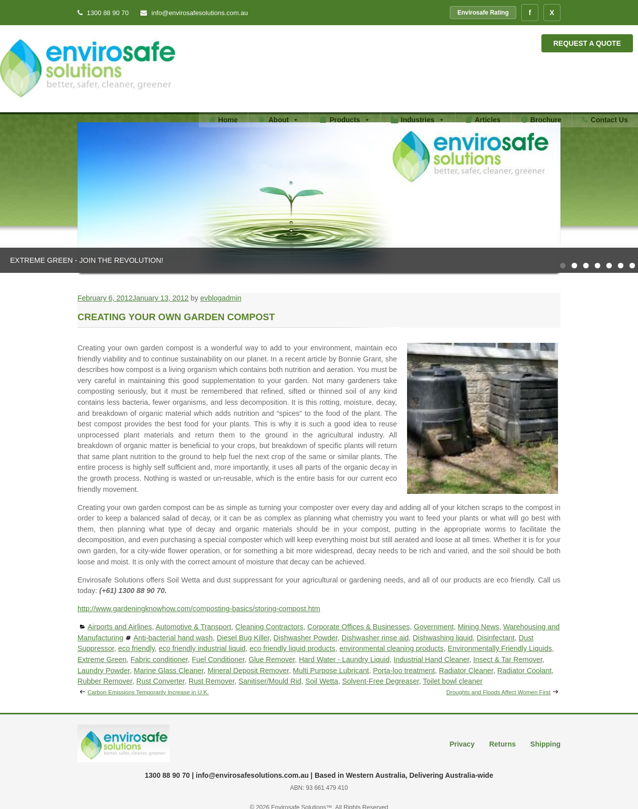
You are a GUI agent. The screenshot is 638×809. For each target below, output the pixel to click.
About (283, 119)
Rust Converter (160, 681)
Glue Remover (272, 659)
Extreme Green (102, 659)
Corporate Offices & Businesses (358, 627)
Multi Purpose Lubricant (331, 671)
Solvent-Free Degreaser (380, 681)
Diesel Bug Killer (243, 638)
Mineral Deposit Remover (248, 671)
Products (350, 119)
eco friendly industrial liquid (202, 648)
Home (228, 120)
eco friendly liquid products (292, 648)
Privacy (461, 744)
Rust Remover (211, 681)
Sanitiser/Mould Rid (269, 681)
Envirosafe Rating (483, 12)
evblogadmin (221, 298)
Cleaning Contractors (269, 627)
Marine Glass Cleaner (168, 671)
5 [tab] (609, 265)
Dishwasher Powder (306, 638)
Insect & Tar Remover (507, 659)
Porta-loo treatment (404, 671)
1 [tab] (563, 265)
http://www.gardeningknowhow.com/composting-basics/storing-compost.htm (198, 609)
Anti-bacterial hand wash (173, 638)
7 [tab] (632, 265)
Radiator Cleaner (466, 671)
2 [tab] (574, 265)
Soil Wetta (321, 681)
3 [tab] (586, 265)
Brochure (546, 120)
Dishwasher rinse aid (375, 638)
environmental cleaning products (392, 648)
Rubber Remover (104, 681)
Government (433, 627)
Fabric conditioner (159, 659)
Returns (502, 744)
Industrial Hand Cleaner (431, 659)
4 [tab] (597, 265)
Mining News (478, 627)
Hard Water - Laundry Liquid (344, 659)
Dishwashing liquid (442, 638)
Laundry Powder (103, 671)
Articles (488, 120)
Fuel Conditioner (218, 659)
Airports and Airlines (120, 627)
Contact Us (609, 120)
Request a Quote (587, 43)
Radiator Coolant (524, 671)
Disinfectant (496, 638)
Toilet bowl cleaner (453, 681)
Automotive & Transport (193, 627)
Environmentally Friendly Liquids (500, 648)
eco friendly (136, 648)
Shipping (545, 744)
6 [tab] (620, 265)
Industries (423, 119)
